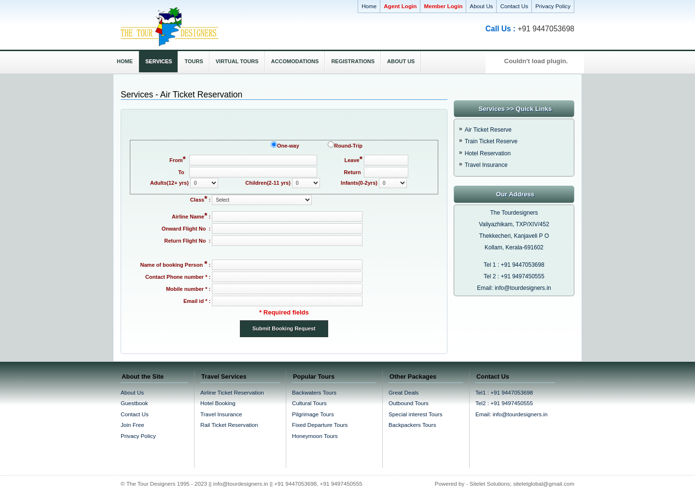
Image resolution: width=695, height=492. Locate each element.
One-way (288, 146)
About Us (481, 6)
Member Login (443, 6)
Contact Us (514, 6)
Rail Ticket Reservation (229, 425)
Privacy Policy (552, 6)
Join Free (132, 425)
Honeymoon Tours (315, 436)
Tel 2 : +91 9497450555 (514, 276)
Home (368, 6)
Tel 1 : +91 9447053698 (514, 264)
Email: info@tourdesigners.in (514, 288)
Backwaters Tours (314, 392)
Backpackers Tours (412, 425)
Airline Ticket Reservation (232, 392)
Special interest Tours (416, 414)
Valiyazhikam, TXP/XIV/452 (514, 224)
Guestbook (134, 403)
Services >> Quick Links (515, 108)
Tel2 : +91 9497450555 (504, 403)
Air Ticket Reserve (488, 129)
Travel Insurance (486, 165)
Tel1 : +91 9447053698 (504, 392)
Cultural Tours (309, 403)
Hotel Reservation (488, 153)
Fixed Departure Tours (320, 425)
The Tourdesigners (514, 212)
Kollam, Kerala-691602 (514, 247)
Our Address (515, 194)
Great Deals (403, 392)
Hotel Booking (218, 403)
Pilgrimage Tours (313, 414)
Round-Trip (348, 146)
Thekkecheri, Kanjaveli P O (514, 235)
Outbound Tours (409, 403)
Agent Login (400, 6)
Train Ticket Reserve (491, 141)
